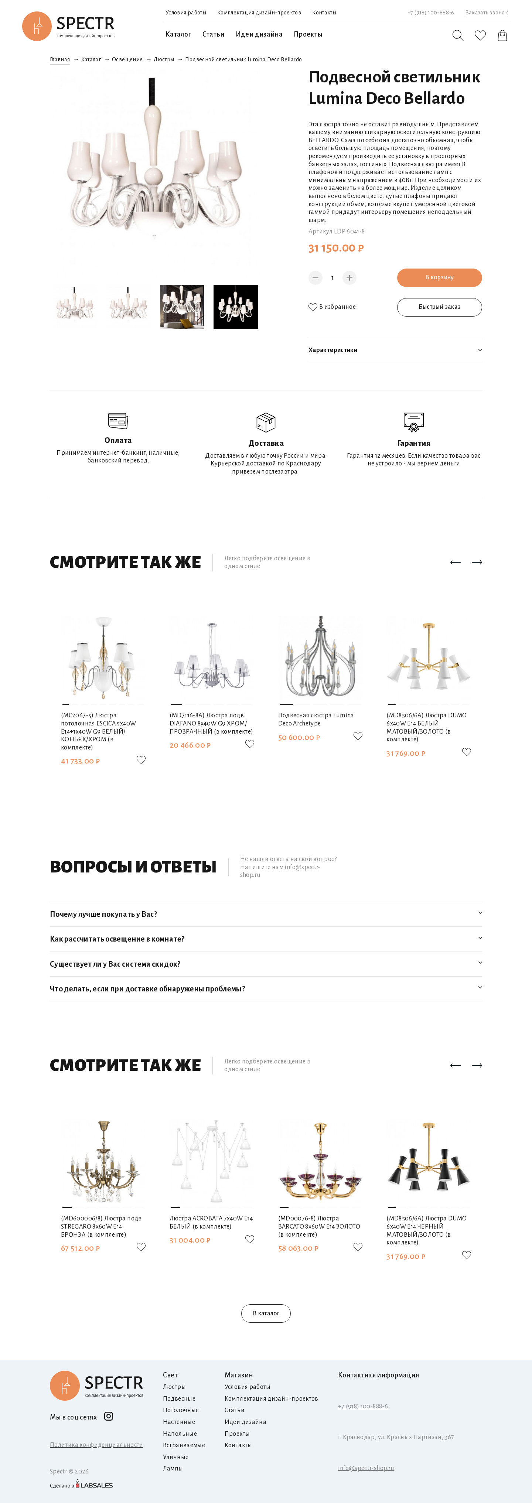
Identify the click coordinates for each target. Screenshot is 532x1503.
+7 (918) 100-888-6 (430, 13)
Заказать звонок (487, 13)
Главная (60, 59)
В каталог (266, 1313)
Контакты (324, 13)
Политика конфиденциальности (96, 1445)
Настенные (179, 1422)
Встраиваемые (184, 1445)
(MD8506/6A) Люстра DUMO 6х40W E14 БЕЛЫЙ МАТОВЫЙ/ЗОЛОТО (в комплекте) (426, 727)
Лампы (173, 1468)
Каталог (178, 34)
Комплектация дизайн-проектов (259, 13)
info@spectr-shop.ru (366, 1468)
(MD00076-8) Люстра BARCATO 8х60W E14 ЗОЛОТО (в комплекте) (319, 1226)
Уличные (176, 1457)
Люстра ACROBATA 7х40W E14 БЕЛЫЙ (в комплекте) (211, 1222)
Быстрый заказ (440, 307)
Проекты (308, 34)
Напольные (180, 1434)
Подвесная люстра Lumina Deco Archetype (316, 719)
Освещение (127, 59)
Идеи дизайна (259, 34)
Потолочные (181, 1410)
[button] (455, 563)
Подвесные (179, 1399)
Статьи (213, 34)
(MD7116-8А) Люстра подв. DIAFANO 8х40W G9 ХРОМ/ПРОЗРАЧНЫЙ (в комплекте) (211, 723)
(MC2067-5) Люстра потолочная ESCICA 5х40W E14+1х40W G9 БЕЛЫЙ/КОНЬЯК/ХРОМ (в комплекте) (98, 731)
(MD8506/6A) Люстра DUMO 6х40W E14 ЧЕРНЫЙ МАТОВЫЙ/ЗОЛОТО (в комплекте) (426, 1230)
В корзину (439, 277)
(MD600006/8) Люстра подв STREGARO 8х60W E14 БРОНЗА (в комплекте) (101, 1226)
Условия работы (186, 13)
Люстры (164, 59)
